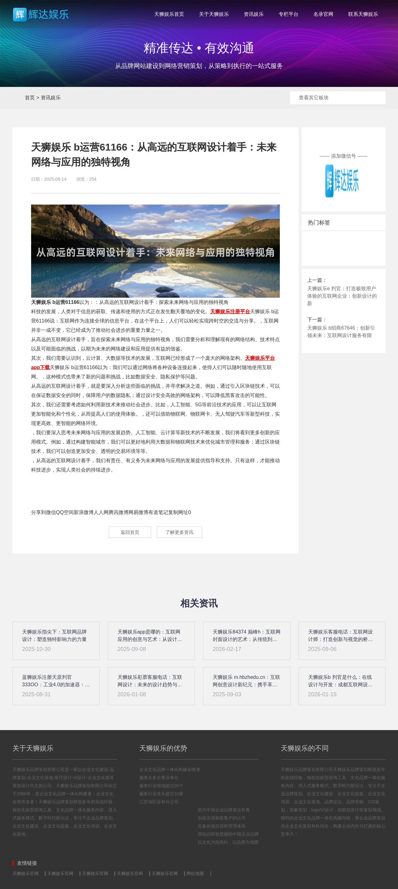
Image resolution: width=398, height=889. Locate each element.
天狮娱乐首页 (169, 14)
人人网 (101, 512)
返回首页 (128, 532)
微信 (51, 512)
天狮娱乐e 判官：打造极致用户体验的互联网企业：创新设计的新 (342, 296)
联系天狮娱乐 (363, 14)
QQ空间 (65, 512)
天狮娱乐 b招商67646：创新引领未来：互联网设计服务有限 (341, 331)
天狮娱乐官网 (25, 873)
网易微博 (138, 512)
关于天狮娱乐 (214, 14)
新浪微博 (84, 512)
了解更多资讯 (181, 532)
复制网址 (178, 512)
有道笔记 (158, 512)
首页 (18, 97)
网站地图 (195, 873)
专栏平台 (288, 14)
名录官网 (323, 14)
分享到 (38, 512)
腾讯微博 (118, 512)
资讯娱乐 (254, 14)
